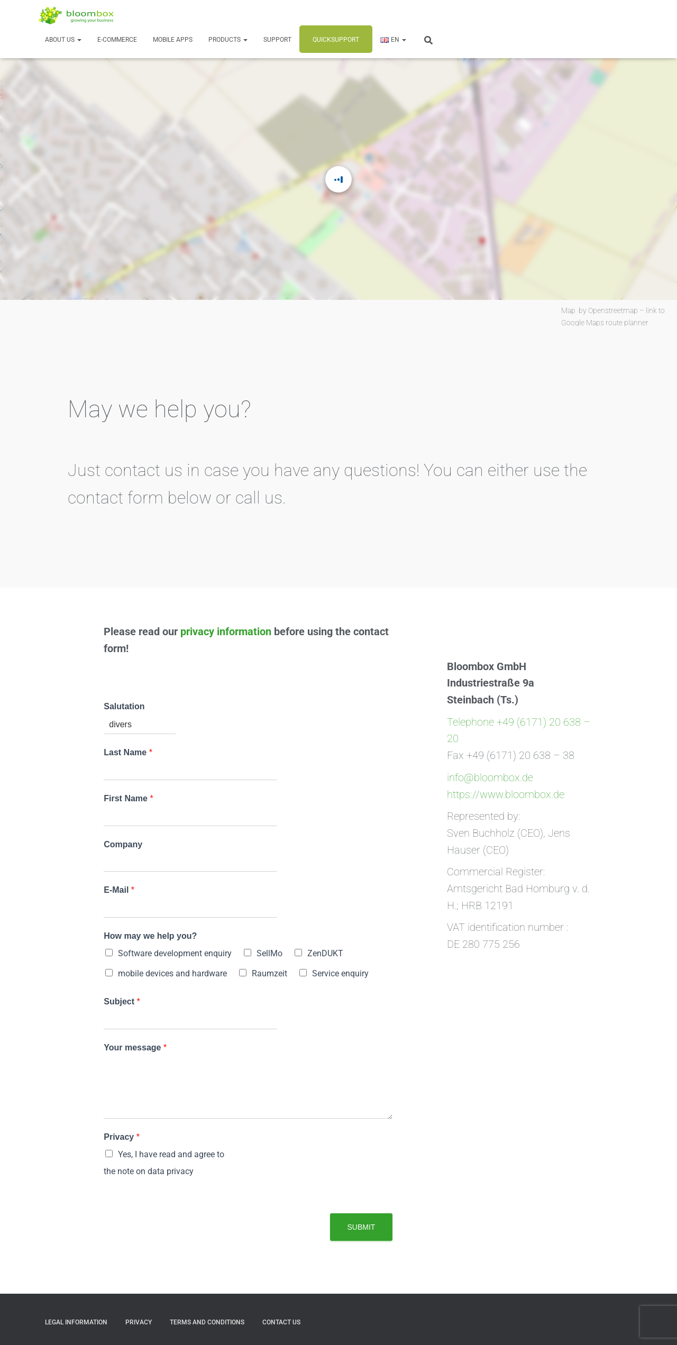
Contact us (281, 1322)
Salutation (124, 706)
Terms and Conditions (207, 1322)
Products (228, 39)
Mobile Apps (173, 39)
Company (123, 844)
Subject (122, 1001)
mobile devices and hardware (172, 973)
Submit (361, 1227)
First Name (128, 798)
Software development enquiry (175, 953)
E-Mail (119, 889)
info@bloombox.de (490, 778)
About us (63, 39)
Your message (135, 1047)
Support (277, 39)
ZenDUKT (325, 953)
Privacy (122, 1136)
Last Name (128, 752)
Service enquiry (340, 973)
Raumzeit (269, 973)
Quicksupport (336, 39)
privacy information (225, 632)
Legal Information (76, 1322)
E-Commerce (117, 39)
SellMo (269, 953)
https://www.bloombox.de (505, 795)
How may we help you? (150, 935)
